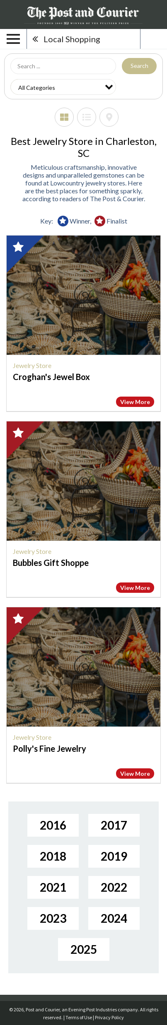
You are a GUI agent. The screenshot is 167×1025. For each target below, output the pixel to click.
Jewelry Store (32, 365)
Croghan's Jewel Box (51, 377)
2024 (114, 918)
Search (139, 65)
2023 (53, 918)
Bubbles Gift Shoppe (51, 563)
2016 (53, 825)
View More (135, 401)
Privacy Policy (109, 1017)
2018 (53, 856)
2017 (114, 825)
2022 (114, 887)
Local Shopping (72, 39)
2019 (114, 856)
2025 (83, 949)
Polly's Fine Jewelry (49, 748)
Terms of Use (78, 1017)
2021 (53, 887)
